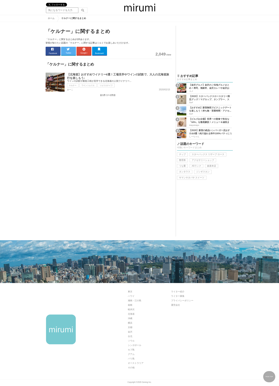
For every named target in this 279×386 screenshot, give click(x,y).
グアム (131, 354)
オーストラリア (136, 363)
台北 (130, 336)
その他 (131, 367)
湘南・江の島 (134, 300)
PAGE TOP (269, 376)
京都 (130, 327)
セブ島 (131, 349)
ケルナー (72, 85)
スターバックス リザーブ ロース (208, 154)
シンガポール (134, 345)
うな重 (182, 166)
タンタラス (184, 171)
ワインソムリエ (88, 85)
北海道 (131, 314)
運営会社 (175, 305)
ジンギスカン (203, 171)
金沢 (130, 332)
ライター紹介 (177, 291)
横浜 (130, 323)
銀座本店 (211, 166)
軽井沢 (131, 309)
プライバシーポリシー (182, 300)
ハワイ (131, 296)
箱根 (130, 305)
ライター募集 (177, 296)
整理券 (182, 160)
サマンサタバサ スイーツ (191, 177)
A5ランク (196, 166)
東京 (130, 291)
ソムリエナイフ (106, 85)
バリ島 (131, 358)
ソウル (131, 340)
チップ (182, 154)
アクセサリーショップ (203, 160)
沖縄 (130, 318)
